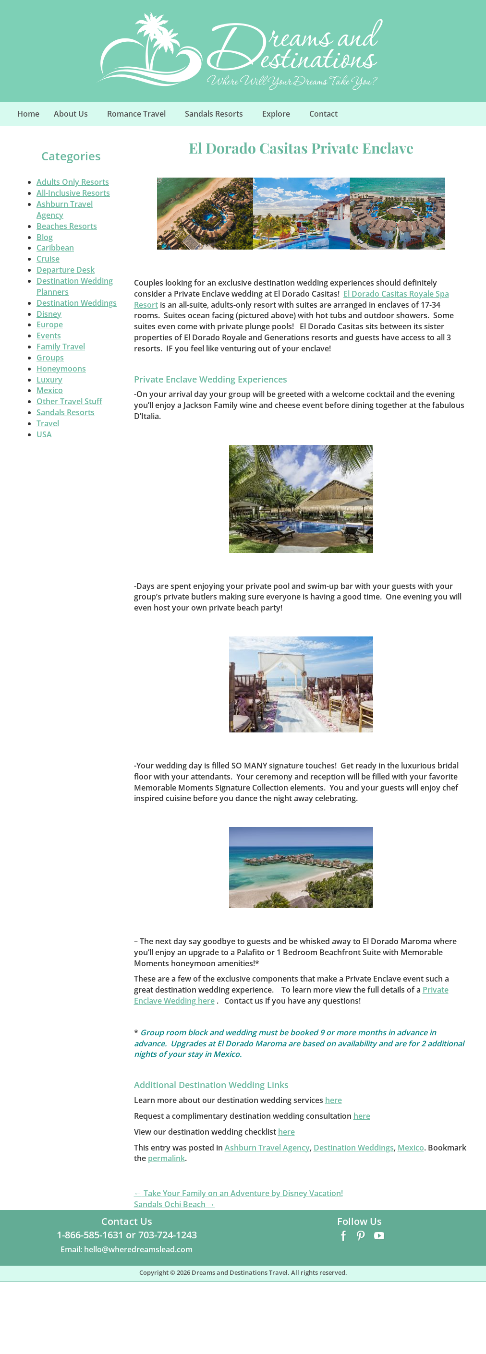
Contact (323, 113)
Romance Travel (141, 116)
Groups (50, 357)
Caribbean (55, 247)
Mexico (49, 390)
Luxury (49, 379)
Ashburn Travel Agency (267, 1147)
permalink (166, 1158)
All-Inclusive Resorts (73, 193)
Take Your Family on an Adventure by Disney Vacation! (238, 1193)
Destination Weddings (76, 303)
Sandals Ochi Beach (174, 1204)
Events (48, 335)
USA (44, 434)
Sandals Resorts (219, 116)
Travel (47, 423)
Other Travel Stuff (69, 401)
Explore (281, 116)
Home (28, 113)
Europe (49, 324)
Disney (48, 314)
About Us (76, 116)
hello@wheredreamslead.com (138, 1249)
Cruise (48, 258)
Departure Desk (65, 269)
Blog (44, 237)
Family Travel (60, 346)
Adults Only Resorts (72, 182)
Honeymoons (61, 368)
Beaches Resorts (66, 226)
